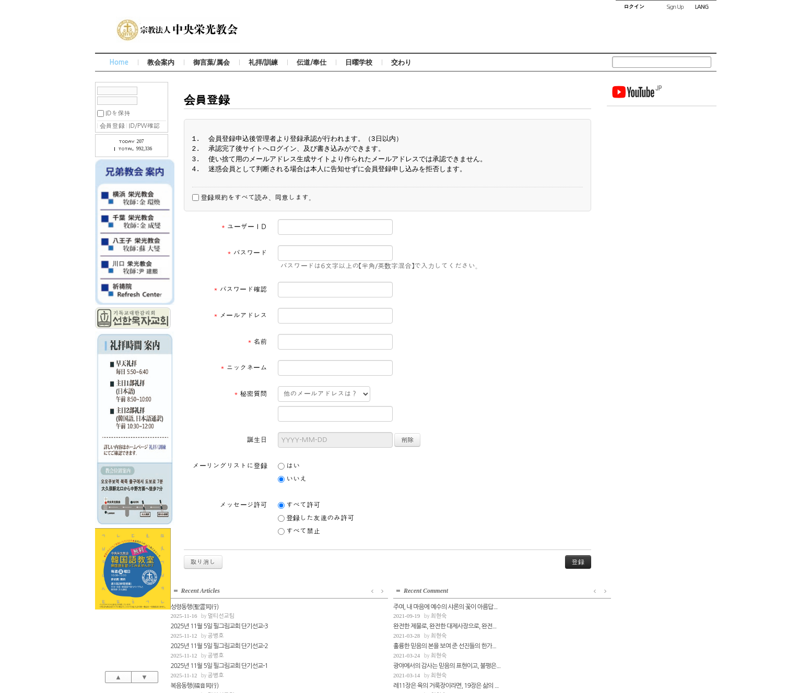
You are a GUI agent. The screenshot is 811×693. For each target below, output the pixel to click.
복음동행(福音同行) (633, 187)
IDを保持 (118, 113)
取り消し (203, 562)
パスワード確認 (240, 289)
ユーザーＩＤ (244, 226)
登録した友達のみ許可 (316, 518)
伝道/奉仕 (311, 62)
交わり (401, 62)
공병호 (655, 137)
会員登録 (112, 126)
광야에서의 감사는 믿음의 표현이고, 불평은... (661, 295)
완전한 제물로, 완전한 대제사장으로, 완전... (660, 256)
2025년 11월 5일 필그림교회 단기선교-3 (658, 128)
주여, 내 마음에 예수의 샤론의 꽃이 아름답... (661, 236)
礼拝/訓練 (263, 62)
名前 (257, 341)
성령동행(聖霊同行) (633, 108)
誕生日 (257, 439)
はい (289, 466)
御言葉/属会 (211, 62)
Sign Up (675, 7)
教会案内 (160, 62)
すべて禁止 (299, 531)
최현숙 (655, 245)
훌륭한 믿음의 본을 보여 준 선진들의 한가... (660, 275)
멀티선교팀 (660, 118)
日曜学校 (358, 62)
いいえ (292, 479)
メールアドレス (240, 315)
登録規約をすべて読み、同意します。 (253, 197)
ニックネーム (243, 367)
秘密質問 (250, 393)
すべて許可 (299, 505)
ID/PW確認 (144, 126)
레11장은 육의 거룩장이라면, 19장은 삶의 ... (661, 315)
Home (119, 62)
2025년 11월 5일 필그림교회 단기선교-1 (658, 167)
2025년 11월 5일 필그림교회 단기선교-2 (658, 148)
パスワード (247, 252)
